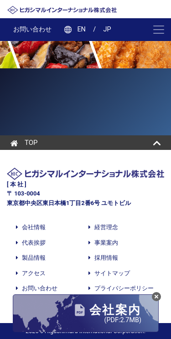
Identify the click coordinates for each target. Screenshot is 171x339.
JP (107, 29)
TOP (24, 143)
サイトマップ (112, 273)
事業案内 (106, 242)
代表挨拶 (34, 242)
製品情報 (34, 257)
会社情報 (33, 227)
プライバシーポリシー (124, 288)
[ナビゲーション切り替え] (156, 30)
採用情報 (106, 257)
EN (81, 29)
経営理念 (106, 227)
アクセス (34, 273)
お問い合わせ (32, 29)
